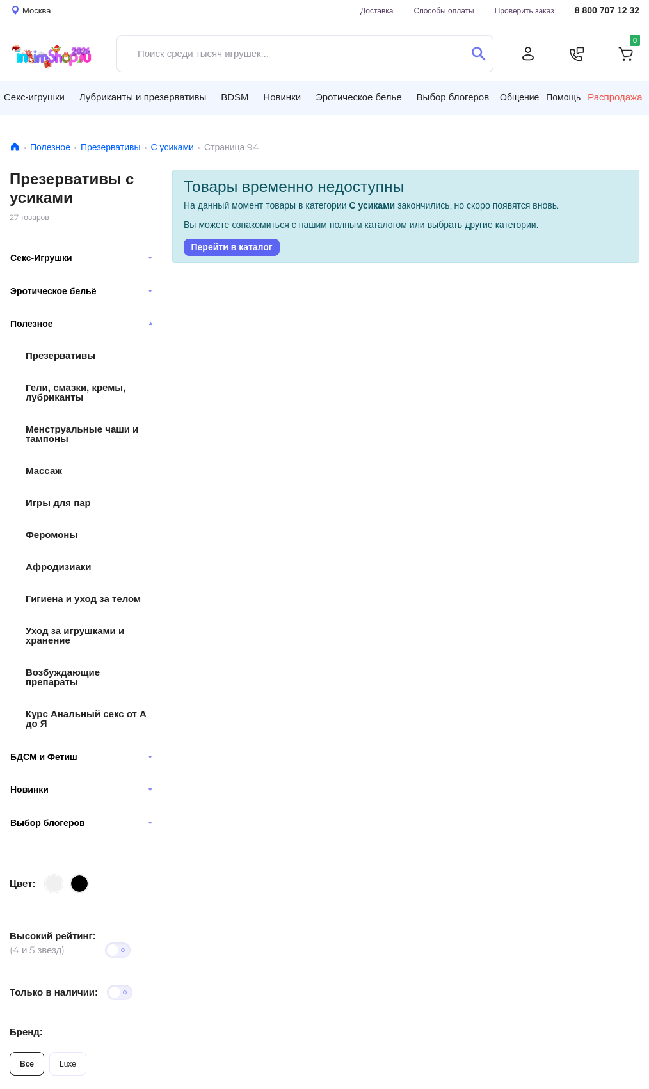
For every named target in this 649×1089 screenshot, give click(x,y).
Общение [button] (519, 97)
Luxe (68, 1064)
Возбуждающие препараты (63, 677)
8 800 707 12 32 (607, 10)
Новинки (81, 789)
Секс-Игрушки (81, 258)
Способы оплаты (444, 10)
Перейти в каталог (232, 247)
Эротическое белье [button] (359, 97)
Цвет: (22, 883)
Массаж (44, 470)
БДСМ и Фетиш (81, 757)
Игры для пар (58, 502)
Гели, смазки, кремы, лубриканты (75, 392)
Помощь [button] (563, 97)
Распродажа (615, 97)
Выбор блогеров (81, 823)
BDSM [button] (234, 97)
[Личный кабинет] (528, 54)
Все (27, 1064)
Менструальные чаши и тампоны (82, 433)
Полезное (50, 147)
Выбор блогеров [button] (453, 97)
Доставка (377, 10)
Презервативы (111, 147)
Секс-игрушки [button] (34, 97)
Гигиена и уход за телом (83, 598)
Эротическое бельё (81, 291)
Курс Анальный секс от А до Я (86, 718)
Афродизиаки (59, 566)
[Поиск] (478, 54)
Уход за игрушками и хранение (75, 635)
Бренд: (26, 1032)
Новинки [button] (282, 97)
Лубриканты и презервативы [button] (143, 97)
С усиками (172, 147)
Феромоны (51, 534)
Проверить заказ (524, 10)
